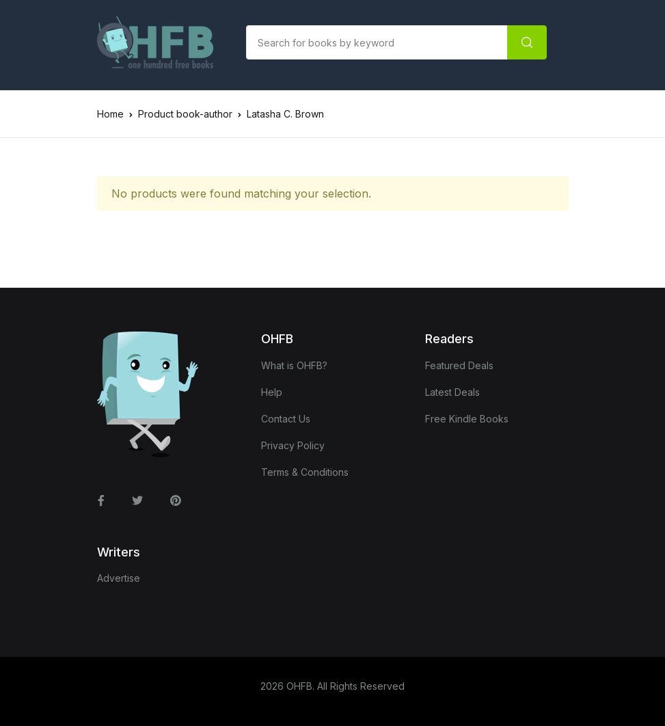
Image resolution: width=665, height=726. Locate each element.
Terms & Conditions (305, 472)
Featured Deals (459, 365)
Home (110, 114)
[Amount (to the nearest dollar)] (377, 42)
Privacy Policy (293, 445)
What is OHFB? (294, 365)
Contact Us (285, 419)
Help (271, 392)
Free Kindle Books (466, 419)
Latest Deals (452, 392)
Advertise (118, 578)
